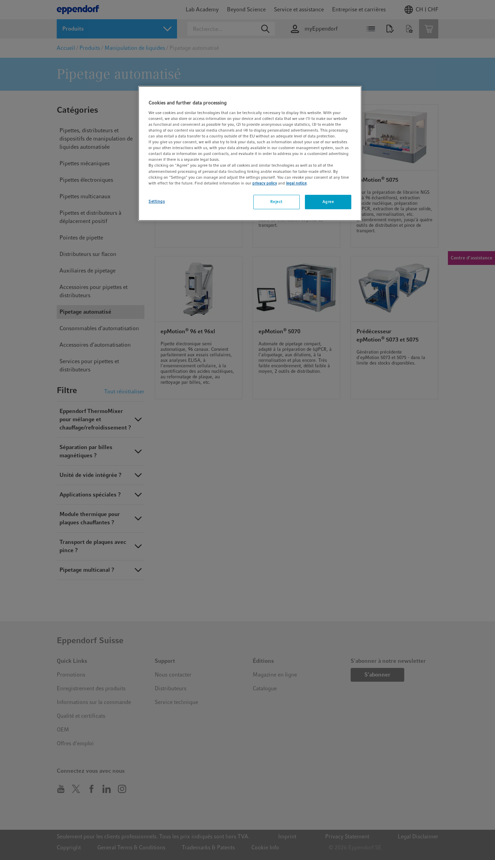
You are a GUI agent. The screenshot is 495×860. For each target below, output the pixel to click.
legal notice (296, 183)
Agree (328, 201)
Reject (276, 201)
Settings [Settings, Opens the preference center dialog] (156, 201)
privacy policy (264, 183)
